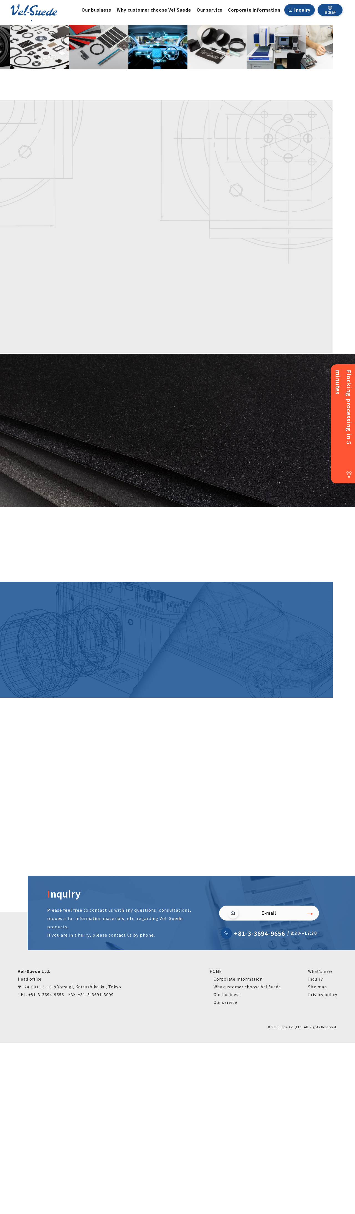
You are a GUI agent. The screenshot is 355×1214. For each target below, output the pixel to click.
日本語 (330, 10)
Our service (209, 10)
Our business (96, 10)
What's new (320, 1142)
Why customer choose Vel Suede (154, 10)
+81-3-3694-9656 (259, 1104)
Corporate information (254, 10)
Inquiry (302, 10)
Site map (317, 1158)
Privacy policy (322, 1165)
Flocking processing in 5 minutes (343, 407)
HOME (216, 1142)
